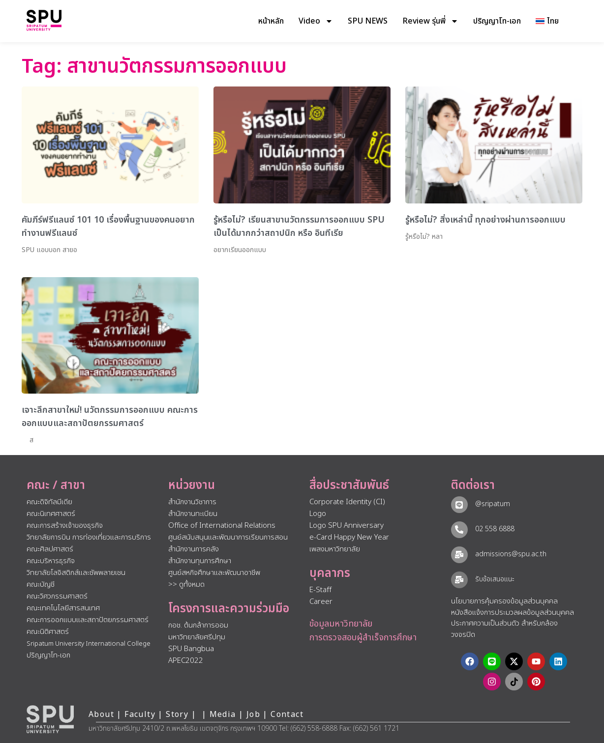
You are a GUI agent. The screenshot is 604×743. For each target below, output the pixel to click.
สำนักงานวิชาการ (192, 502)
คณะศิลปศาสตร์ (50, 549)
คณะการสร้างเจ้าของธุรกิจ (65, 525)
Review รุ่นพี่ (430, 21)
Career (320, 601)
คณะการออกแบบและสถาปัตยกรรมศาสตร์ (88, 620)
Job (253, 714)
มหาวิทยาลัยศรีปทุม (196, 637)
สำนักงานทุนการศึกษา (199, 561)
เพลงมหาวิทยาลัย (334, 549)
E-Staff (320, 590)
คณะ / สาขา (56, 485)
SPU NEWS (368, 21)
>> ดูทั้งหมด (186, 584)
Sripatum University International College (89, 644)
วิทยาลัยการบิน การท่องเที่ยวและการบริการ (89, 537)
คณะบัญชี (41, 584)
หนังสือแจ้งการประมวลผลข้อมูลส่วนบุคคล (512, 612)
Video (316, 21)
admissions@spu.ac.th (510, 554)
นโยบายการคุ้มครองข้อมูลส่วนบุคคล (504, 601)
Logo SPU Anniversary (346, 525)
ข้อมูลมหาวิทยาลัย (340, 623)
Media (224, 714)
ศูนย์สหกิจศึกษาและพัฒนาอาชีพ (214, 572)
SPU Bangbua (191, 649)
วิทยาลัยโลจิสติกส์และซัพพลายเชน (76, 572)
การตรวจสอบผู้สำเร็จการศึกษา (363, 637)
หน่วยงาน (191, 485)
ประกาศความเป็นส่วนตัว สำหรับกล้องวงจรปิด (504, 629)
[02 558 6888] (459, 529)
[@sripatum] (459, 504)
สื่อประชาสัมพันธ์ (349, 485)
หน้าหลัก (271, 21)
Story (177, 714)
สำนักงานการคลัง (193, 549)
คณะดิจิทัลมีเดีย (49, 502)
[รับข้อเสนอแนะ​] (459, 580)
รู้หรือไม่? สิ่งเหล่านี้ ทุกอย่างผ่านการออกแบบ (485, 220)
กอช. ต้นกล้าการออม (198, 625)
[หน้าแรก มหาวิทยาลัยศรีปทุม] (50, 719)
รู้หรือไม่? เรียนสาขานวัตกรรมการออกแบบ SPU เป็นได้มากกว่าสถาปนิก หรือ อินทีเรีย (299, 226)
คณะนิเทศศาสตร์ (51, 513)
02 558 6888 (494, 529)
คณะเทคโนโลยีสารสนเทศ (63, 608)
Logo (317, 513)
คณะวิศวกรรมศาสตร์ (57, 596)
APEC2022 (185, 660)
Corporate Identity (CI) (347, 502)
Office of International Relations (221, 525)
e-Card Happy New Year (349, 537)
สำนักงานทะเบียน (192, 513)
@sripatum (492, 504)
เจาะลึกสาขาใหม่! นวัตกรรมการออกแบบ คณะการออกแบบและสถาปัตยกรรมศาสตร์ (110, 416)
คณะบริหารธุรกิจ (51, 561)
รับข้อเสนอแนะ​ (494, 579)
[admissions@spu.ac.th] (459, 554)
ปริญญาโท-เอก (497, 21)
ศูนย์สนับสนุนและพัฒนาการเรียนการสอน (228, 537)
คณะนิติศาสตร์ (48, 631)
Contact (287, 714)
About (101, 714)
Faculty (139, 714)
